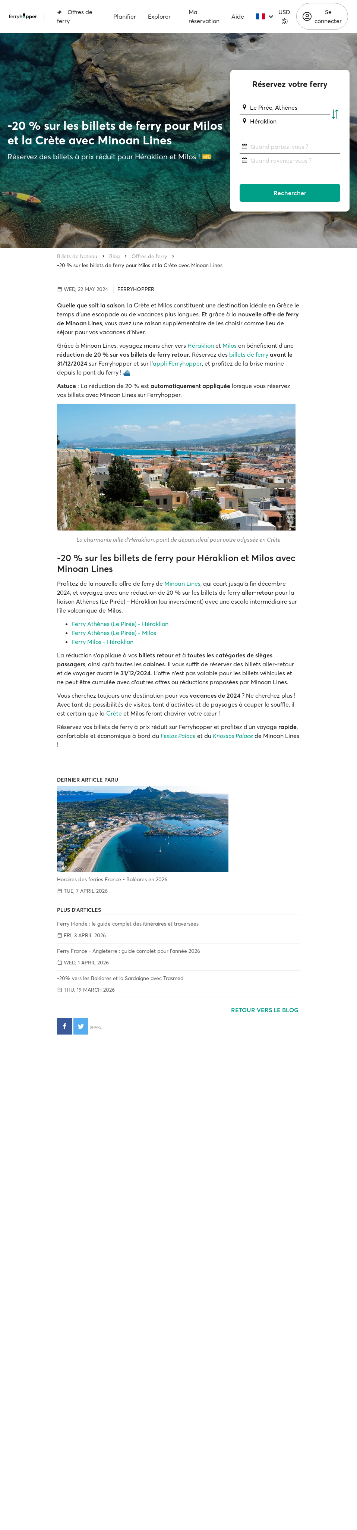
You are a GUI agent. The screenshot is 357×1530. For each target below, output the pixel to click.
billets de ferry (248, 354)
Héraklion (200, 345)
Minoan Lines (182, 583)
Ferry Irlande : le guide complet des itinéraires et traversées (128, 923)
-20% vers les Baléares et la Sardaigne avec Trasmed (120, 978)
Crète (114, 713)
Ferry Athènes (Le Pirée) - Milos (114, 632)
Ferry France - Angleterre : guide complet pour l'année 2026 (128, 951)
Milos (229, 345)
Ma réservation (204, 16)
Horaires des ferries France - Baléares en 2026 (112, 879)
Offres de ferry (74, 16)
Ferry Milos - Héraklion (102, 641)
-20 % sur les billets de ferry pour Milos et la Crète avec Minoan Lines (139, 265)
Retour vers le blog (265, 1010)
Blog (114, 256)
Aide (237, 16)
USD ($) (284, 16)
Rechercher (290, 193)
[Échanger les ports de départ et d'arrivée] (335, 114)
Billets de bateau (77, 256)
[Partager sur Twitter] (80, 1026)
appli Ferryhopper (177, 363)
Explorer (159, 16)
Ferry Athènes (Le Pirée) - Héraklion (120, 624)
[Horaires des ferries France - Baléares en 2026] (178, 829)
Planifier (124, 16)
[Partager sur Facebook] (64, 1026)
